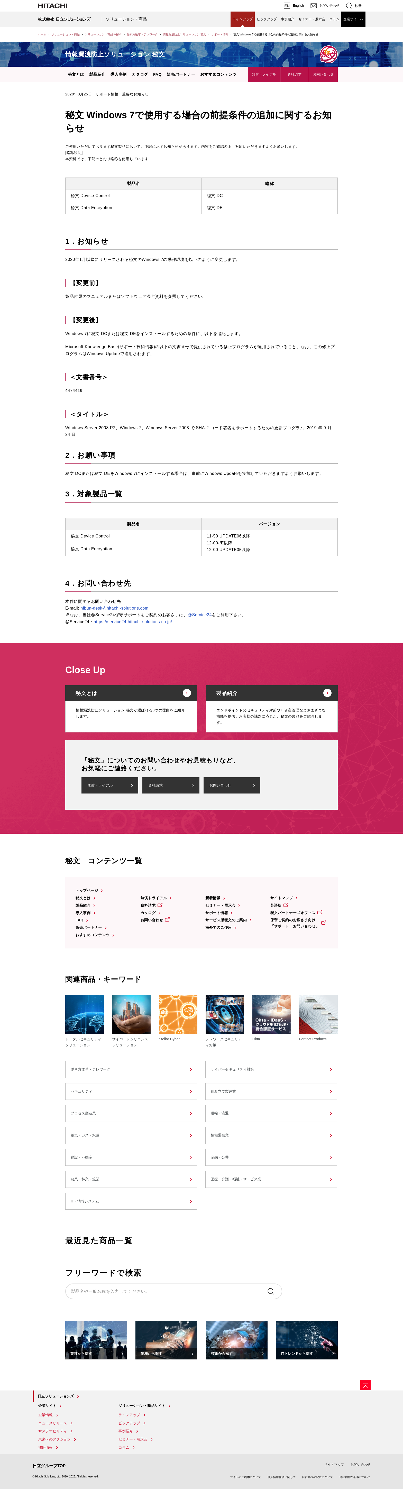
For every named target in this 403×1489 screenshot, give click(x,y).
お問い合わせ (323, 74)
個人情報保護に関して (282, 1476)
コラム (334, 19)
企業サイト (47, 1406)
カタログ (140, 74)
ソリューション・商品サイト (141, 1406)
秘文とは (76, 74)
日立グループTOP (49, 1466)
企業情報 (45, 1415)
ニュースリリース (52, 1423)
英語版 (276, 905)
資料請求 (295, 74)
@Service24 (200, 615)
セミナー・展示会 (311, 19)
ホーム (42, 34)
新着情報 (213, 898)
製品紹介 (97, 74)
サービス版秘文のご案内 (226, 920)
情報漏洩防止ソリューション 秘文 (184, 34)
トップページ (87, 890)
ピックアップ (267, 19)
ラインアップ (243, 19)
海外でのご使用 (218, 927)
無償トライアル (264, 74)
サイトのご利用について (245, 1476)
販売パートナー (181, 74)
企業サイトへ (353, 19)
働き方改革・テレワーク (142, 34)
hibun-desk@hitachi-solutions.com (114, 608)
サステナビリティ (52, 1431)
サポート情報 (219, 34)
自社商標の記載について (317, 1476)
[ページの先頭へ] (365, 1385)
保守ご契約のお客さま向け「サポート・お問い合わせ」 (294, 923)
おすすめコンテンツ (218, 74)
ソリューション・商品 (126, 19)
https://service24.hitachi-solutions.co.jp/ (133, 622)
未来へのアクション (54, 1439)
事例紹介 (287, 19)
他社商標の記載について (355, 1476)
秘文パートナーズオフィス (293, 913)
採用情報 (45, 1447)
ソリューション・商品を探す (103, 34)
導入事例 (119, 74)
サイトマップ (281, 898)
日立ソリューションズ (56, 1396)
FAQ (157, 74)
